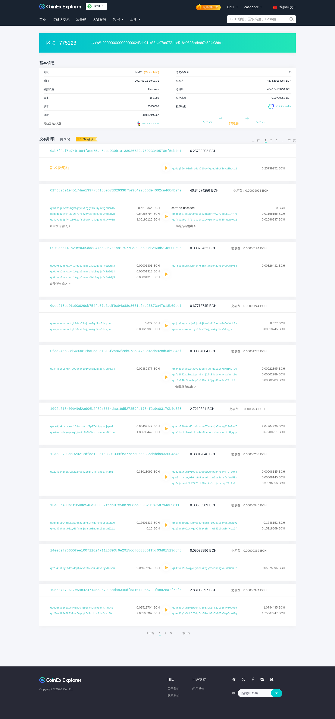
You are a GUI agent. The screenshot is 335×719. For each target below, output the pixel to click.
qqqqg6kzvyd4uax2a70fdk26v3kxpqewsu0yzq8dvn (82, 214)
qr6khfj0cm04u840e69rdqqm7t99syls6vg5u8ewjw (204, 523)
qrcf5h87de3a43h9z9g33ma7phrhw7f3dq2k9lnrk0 (204, 214)
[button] (282, 6)
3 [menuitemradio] (276, 140)
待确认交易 (61, 19)
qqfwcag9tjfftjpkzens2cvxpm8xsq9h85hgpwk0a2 (204, 219)
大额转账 (99, 19)
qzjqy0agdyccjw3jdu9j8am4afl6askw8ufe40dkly (204, 323)
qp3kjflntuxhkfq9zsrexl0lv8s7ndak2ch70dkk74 (82, 369)
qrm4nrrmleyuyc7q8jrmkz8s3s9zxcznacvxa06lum (82, 432)
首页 (42, 19)
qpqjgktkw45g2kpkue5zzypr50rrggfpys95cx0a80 (82, 523)
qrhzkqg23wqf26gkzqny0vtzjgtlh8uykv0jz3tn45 (82, 208)
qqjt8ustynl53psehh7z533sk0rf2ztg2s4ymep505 (204, 607)
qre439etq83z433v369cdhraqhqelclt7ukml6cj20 (204, 369)
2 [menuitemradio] (271, 140)
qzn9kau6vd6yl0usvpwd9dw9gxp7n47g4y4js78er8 (204, 472)
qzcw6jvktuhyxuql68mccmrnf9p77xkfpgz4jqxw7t (82, 426)
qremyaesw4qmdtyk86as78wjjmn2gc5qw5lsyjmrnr (82, 323)
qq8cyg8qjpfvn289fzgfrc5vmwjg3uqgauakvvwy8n (82, 219)
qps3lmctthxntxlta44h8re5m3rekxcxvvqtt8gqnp (204, 432)
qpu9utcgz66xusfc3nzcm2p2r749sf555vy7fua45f (82, 607)
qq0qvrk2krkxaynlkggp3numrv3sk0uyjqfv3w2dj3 (82, 266)
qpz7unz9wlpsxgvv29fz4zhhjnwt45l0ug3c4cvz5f (204, 528)
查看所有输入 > (60, 226)
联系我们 (173, 695)
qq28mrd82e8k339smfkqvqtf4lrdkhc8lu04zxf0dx (82, 613)
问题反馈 (198, 688)
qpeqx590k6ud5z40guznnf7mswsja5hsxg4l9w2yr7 (204, 426)
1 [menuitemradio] (265, 140)
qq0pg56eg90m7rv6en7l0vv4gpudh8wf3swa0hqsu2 (204, 168)
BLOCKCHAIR (147, 123)
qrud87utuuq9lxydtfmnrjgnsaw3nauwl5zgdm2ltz (82, 528)
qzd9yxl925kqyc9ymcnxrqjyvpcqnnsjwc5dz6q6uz (204, 568)
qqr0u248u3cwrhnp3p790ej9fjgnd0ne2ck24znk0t (204, 380)
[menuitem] (292, 140)
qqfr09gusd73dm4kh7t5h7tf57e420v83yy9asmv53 (204, 266)
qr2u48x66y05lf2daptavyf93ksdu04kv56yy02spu (82, 568)
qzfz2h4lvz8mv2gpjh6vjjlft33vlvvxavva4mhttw (204, 374)
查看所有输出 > (185, 226)
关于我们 (173, 688)
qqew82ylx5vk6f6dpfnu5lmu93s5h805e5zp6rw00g (204, 613)
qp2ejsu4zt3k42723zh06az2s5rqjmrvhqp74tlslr (82, 472)
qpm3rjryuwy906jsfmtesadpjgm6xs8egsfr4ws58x (204, 477)
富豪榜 (81, 19)
